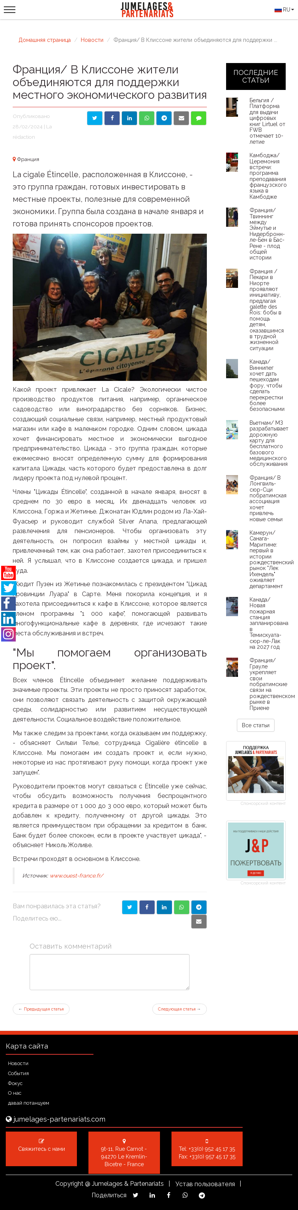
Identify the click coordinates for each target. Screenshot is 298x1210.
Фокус (15, 1083)
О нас (15, 1093)
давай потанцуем (28, 1103)
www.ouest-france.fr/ (76, 876)
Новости (92, 40)
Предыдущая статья (41, 1009)
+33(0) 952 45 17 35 (212, 1149)
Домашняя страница (44, 40)
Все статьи (256, 725)
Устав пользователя (205, 1184)
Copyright (69, 1183)
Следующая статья (179, 1009)
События (18, 1073)
